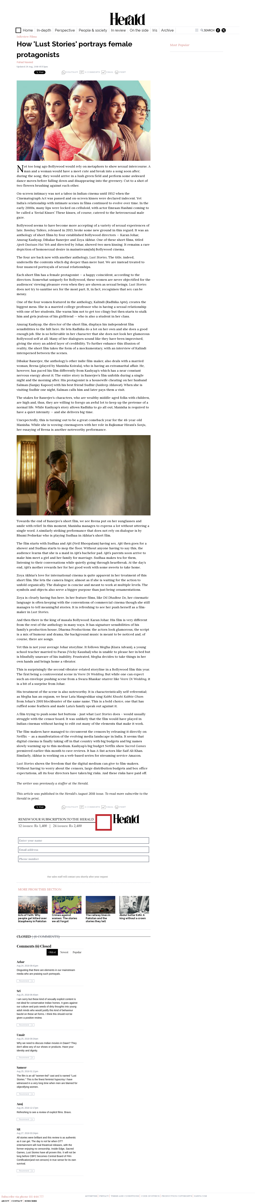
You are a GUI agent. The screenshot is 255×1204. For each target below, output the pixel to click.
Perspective (65, 30)
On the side (139, 30)
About (5, 1201)
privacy (104, 1196)
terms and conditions (125, 1196)
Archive (167, 30)
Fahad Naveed (25, 62)
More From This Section (39, 889)
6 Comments (90, 72)
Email (107, 72)
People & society (93, 30)
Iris (154, 30)
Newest (64, 952)
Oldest (52, 952)
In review (118, 30)
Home (28, 30)
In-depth (44, 30)
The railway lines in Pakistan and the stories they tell (98, 918)
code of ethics (150, 1196)
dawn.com (200, 1196)
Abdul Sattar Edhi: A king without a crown (133, 917)
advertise (91, 1196)
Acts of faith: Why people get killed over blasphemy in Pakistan (32, 918)
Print (120, 72)
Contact (16, 1201)
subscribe (132, 794)
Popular (77, 952)
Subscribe (31, 1201)
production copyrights (177, 1196)
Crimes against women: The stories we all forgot (64, 918)
